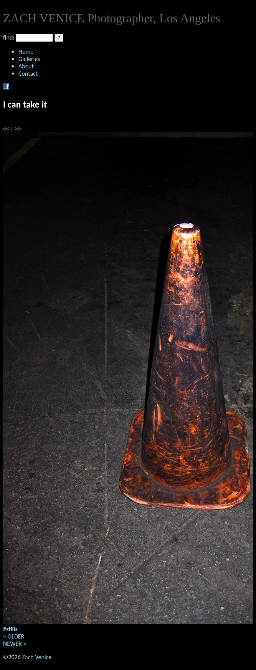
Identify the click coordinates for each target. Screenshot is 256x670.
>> (18, 128)
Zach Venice (36, 657)
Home (25, 51)
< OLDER (13, 636)
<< (6, 128)
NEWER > (14, 643)
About (26, 66)
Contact (28, 73)
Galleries (29, 59)
